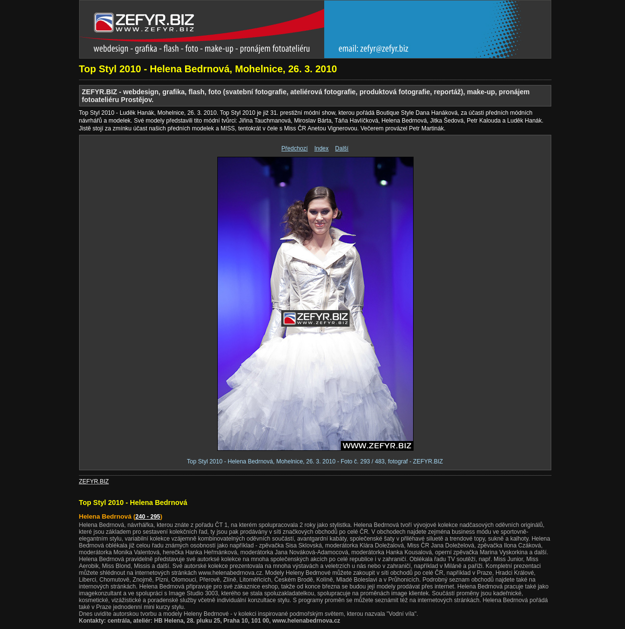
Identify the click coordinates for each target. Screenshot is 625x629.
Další (341, 148)
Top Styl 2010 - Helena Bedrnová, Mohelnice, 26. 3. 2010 (208, 68)
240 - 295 (147, 516)
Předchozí (294, 148)
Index (321, 148)
